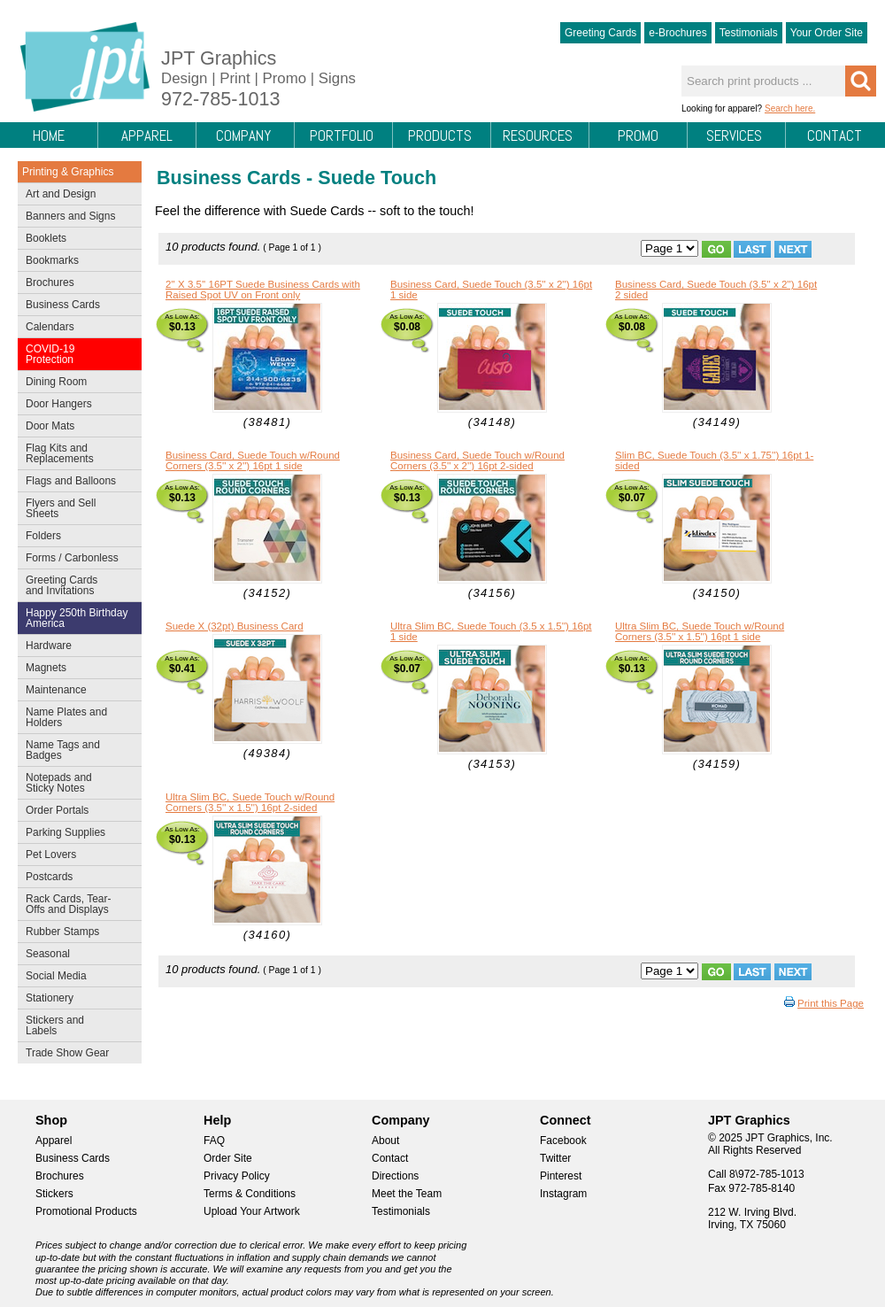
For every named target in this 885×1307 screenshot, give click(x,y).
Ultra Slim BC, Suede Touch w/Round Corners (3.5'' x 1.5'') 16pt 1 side (699, 631)
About (385, 1140)
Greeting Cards (600, 33)
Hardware (49, 645)
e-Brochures (677, 33)
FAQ (214, 1140)
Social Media (76, 978)
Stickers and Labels (76, 1025)
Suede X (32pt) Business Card (234, 626)
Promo (638, 135)
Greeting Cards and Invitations (76, 585)
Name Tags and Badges (76, 750)
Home (49, 135)
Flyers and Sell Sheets (76, 508)
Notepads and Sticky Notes (76, 782)
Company (243, 135)
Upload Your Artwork (252, 1211)
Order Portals (57, 810)
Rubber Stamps (62, 931)
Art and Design (76, 196)
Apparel (147, 135)
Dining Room (76, 383)
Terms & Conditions (250, 1193)
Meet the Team (407, 1193)
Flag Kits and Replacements (76, 453)
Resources (538, 135)
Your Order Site (826, 33)
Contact (834, 135)
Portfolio (341, 135)
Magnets (46, 667)
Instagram (563, 1193)
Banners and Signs (76, 218)
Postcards (76, 878)
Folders (76, 537)
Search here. (790, 108)
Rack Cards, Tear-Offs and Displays (76, 904)
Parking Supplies (76, 834)
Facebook (563, 1140)
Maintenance (76, 692)
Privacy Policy (237, 1176)
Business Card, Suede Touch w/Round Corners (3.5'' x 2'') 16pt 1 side (252, 460)
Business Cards (76, 306)
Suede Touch (377, 177)
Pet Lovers (76, 856)
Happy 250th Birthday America (76, 618)
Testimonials (749, 33)
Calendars (50, 327)
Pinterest (560, 1176)
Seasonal (76, 955)
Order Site (228, 1158)
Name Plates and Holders (66, 717)
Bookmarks (52, 260)
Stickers (54, 1193)
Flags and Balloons (76, 483)
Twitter (555, 1158)
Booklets (46, 238)
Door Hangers (76, 406)
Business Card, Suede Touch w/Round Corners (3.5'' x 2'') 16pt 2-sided (477, 460)
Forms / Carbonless (72, 558)
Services (734, 135)
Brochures (76, 284)
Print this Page (830, 1003)
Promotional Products (86, 1211)
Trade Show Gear (76, 1055)
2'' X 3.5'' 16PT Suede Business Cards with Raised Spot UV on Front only (262, 289)
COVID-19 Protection (76, 354)
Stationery (76, 1000)
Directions (395, 1176)
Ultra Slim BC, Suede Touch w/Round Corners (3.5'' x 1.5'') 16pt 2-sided (250, 802)
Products (440, 135)
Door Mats (76, 428)
